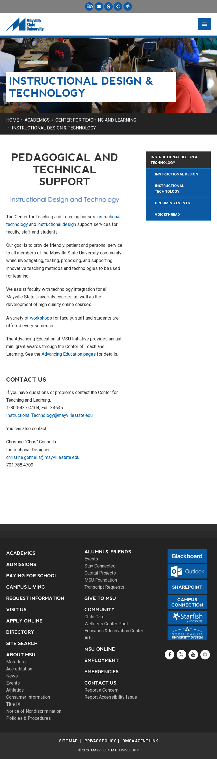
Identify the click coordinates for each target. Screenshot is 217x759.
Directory (20, 632)
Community (99, 609)
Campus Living (25, 587)
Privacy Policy (100, 741)
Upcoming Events (172, 203)
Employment (101, 660)
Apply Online (24, 621)
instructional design (56, 224)
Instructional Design (176, 174)
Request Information (35, 598)
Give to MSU (100, 598)
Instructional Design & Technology (54, 128)
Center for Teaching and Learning (95, 120)
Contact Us (100, 683)
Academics (37, 120)
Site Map (68, 741)
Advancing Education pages (69, 354)
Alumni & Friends (107, 552)
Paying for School (32, 575)
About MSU (21, 654)
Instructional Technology (169, 188)
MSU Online (99, 649)
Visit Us (16, 609)
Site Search (22, 643)
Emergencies (101, 671)
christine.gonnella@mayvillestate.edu (42, 457)
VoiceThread (167, 214)
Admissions (21, 564)
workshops (41, 318)
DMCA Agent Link (141, 741)
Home (12, 120)
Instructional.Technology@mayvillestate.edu (49, 415)
